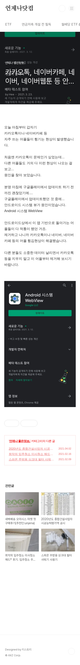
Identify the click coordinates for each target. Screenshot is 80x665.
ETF (8, 24)
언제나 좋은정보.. (20, 441)
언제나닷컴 (19, 9)
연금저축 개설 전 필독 (36, 24)
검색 (62, 8)
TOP (71, 651)
